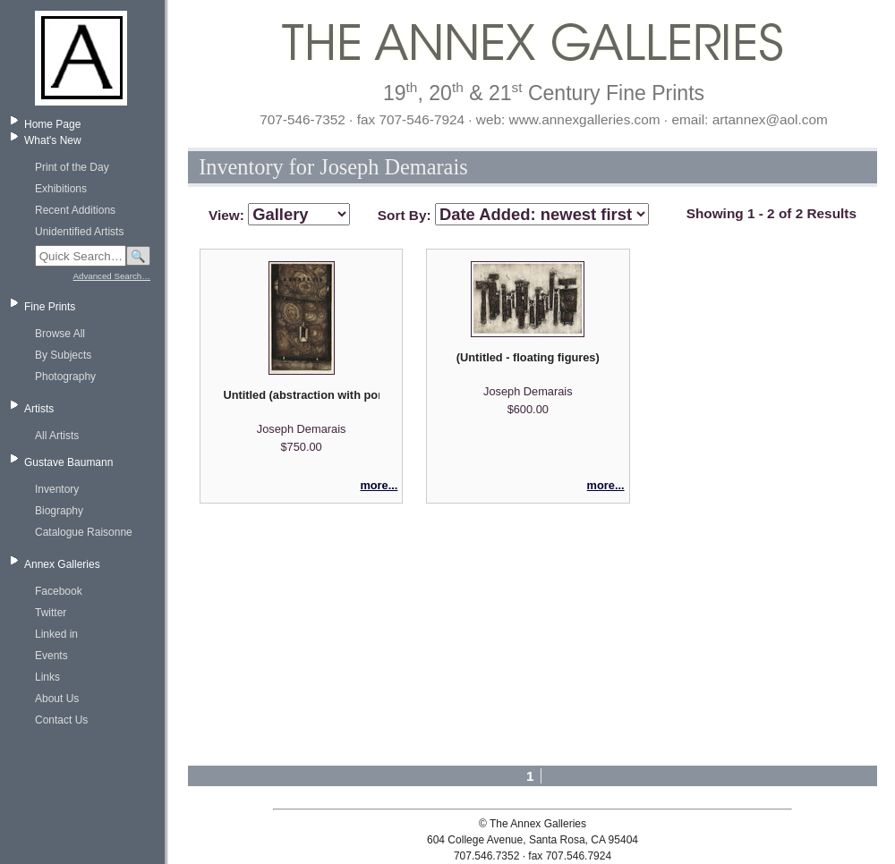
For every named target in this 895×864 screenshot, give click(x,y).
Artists (39, 408)
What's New (52, 140)
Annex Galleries (62, 564)
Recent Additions (75, 210)
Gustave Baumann (68, 462)
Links (47, 677)
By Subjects (63, 355)
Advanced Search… (111, 276)
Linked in (56, 634)
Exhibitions (61, 188)
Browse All (60, 333)
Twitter (50, 612)
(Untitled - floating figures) (528, 357)
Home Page (52, 124)
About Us (57, 698)
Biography (59, 510)
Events (51, 655)
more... (378, 485)
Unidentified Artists (79, 231)
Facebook (58, 591)
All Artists (57, 435)
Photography (65, 376)
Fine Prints (49, 307)
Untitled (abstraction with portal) (301, 395)
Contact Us (61, 720)
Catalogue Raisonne (83, 532)
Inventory (57, 489)
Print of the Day (72, 167)
